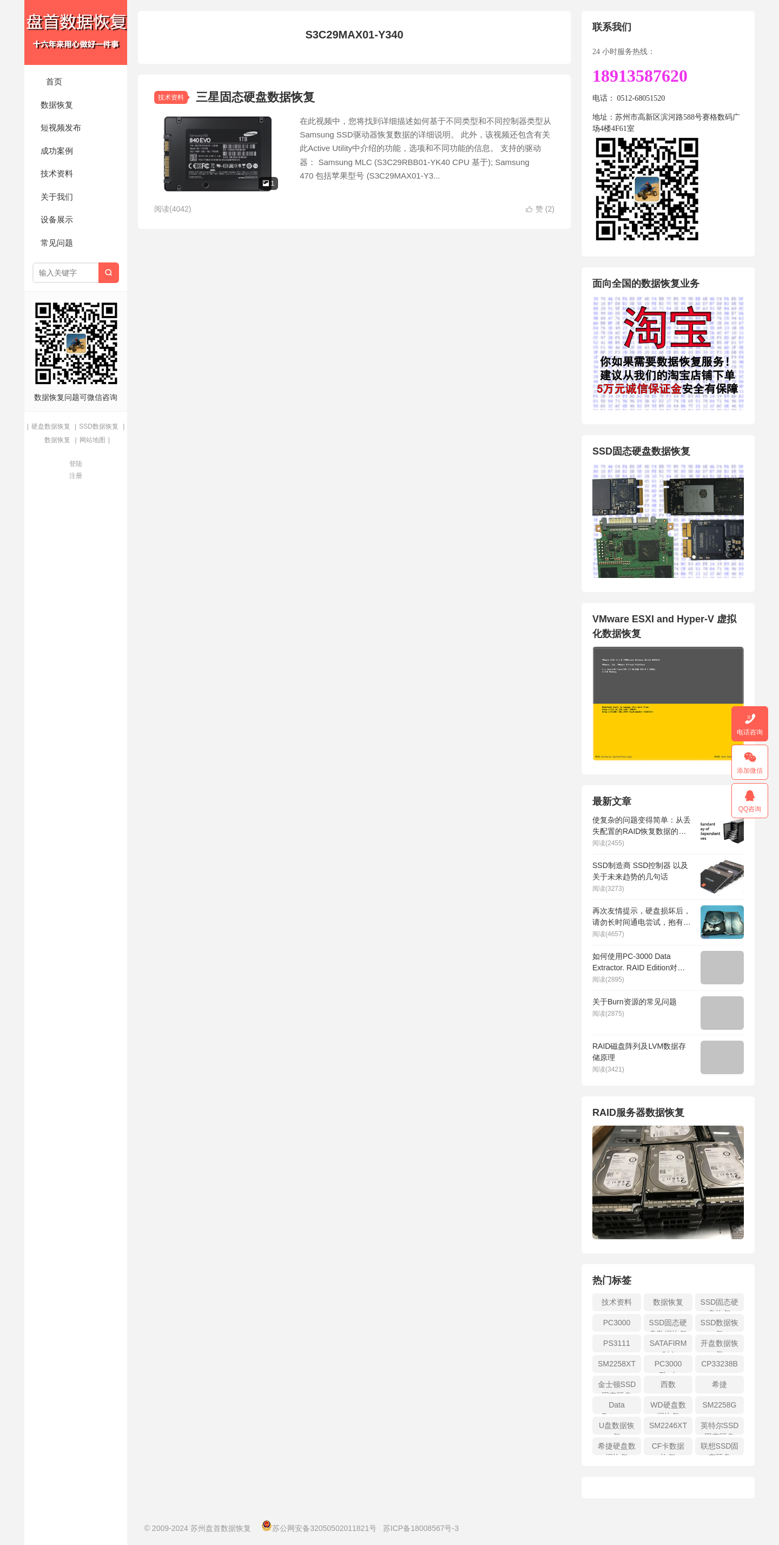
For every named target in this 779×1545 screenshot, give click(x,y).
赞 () (540, 209)
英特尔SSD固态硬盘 (720, 1428)
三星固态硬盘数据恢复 (255, 97)
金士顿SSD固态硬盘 (617, 1386)
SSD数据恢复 (98, 426)
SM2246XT (668, 1425)
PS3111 (616, 1343)
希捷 (719, 1384)
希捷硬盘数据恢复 (617, 1448)
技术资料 (57, 173)
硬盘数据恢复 (50, 426)
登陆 (75, 464)
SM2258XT (617, 1363)
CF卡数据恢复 (668, 1448)
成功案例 (57, 150)
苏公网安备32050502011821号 (319, 1528)
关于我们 (57, 196)
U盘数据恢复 (617, 1428)
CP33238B (719, 1363)
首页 (54, 81)
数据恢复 (57, 104)
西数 (668, 1384)
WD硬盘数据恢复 (667, 1407)
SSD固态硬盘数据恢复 (668, 1325)
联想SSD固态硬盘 (720, 1448)
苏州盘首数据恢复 (75, 32)
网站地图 (92, 440)
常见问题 (57, 242)
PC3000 (617, 1322)
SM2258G (719, 1405)
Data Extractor (617, 1407)
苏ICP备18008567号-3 (421, 1528)
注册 (75, 475)
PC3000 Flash (668, 1366)
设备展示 (57, 219)
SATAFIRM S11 (668, 1345)
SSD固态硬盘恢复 (720, 1304)
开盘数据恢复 (719, 1345)
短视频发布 (61, 127)
